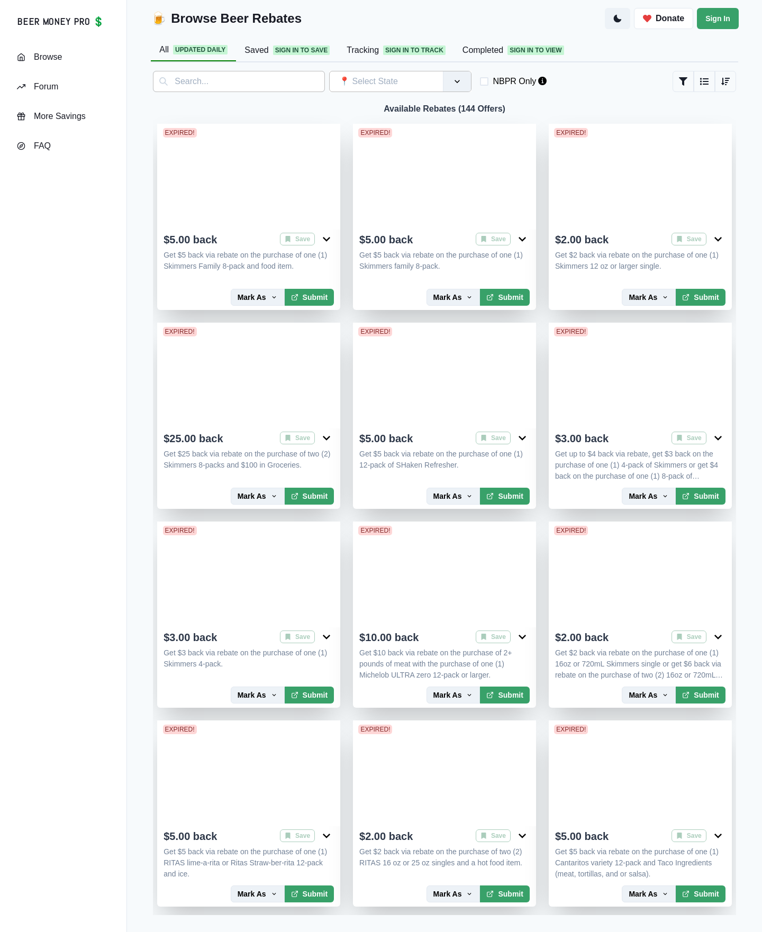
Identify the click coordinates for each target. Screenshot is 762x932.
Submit (309, 297)
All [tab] (193, 49)
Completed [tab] (513, 50)
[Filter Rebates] (683, 81)
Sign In (717, 18)
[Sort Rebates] (725, 81)
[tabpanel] (444, 493)
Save (297, 239)
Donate (663, 18)
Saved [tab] (287, 50)
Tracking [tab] (396, 50)
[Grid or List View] (704, 81)
